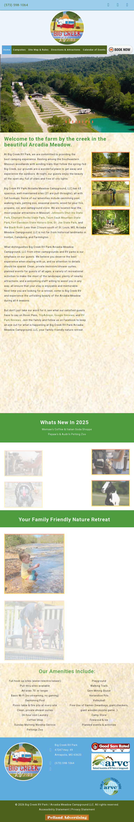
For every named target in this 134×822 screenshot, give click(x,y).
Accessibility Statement (54, 809)
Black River (16, 228)
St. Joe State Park (65, 223)
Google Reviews (64, 316)
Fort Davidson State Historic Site (31, 223)
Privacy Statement (83, 809)
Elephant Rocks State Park (28, 219)
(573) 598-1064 (16, 5)
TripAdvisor (46, 316)
